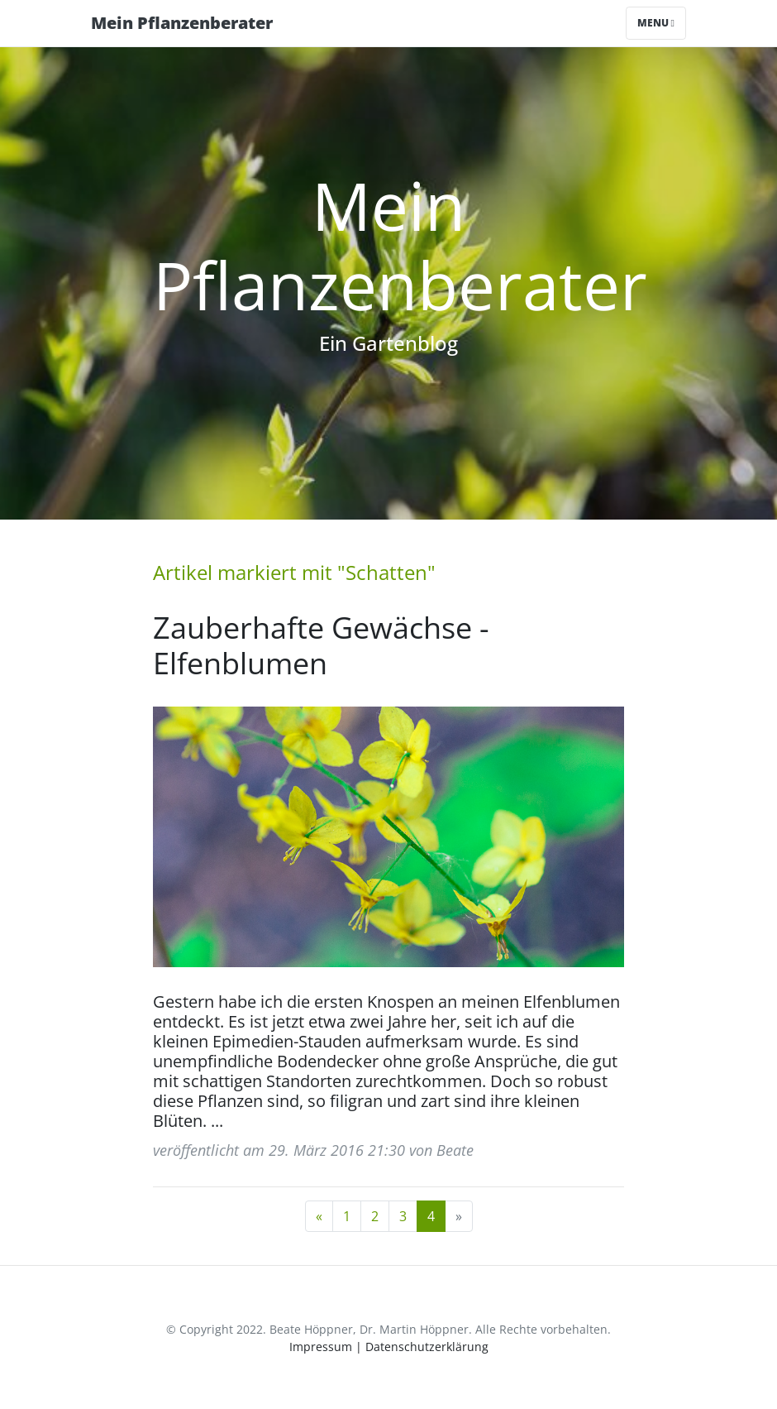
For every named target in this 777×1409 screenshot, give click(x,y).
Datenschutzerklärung (427, 1346)
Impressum (320, 1346)
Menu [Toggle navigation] (656, 23)
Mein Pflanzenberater (182, 23)
